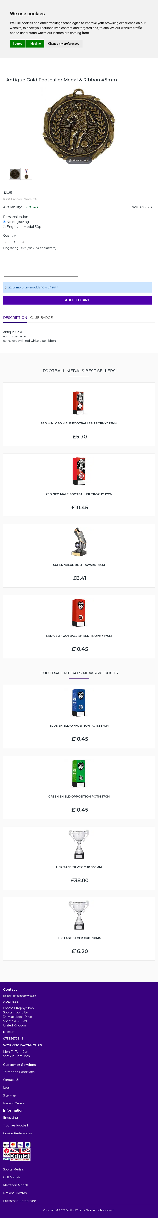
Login (7, 1087)
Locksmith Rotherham (19, 1201)
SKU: (135, 207)
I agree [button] (17, 43)
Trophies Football (15, 1125)
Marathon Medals (15, 1185)
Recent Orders (13, 1103)
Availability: (12, 207)
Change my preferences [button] (63, 43)
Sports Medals (13, 1169)
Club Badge (41, 318)
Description (15, 318)
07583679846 (13, 1039)
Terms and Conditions (18, 1072)
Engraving (10, 1117)
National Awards (15, 1193)
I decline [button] (35, 43)
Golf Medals (11, 1177)
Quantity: (10, 235)
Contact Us (11, 1080)
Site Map (9, 1095)
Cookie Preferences (17, 1133)
